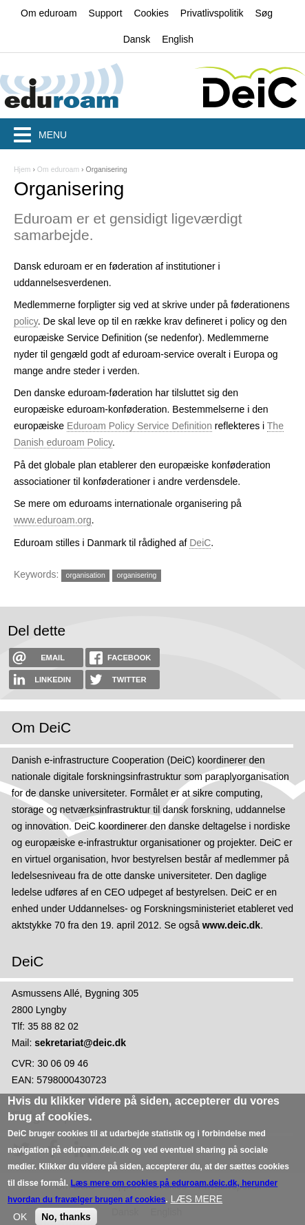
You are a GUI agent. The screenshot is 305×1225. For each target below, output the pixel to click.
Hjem (22, 169)
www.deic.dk (231, 925)
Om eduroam (49, 13)
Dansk (137, 39)
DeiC (200, 542)
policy (26, 321)
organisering (137, 575)
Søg (264, 13)
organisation (85, 575)
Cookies (151, 13)
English (177, 39)
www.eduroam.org (53, 519)
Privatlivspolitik (212, 13)
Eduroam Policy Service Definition (139, 425)
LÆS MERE (196, 1207)
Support (106, 13)
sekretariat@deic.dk (80, 1042)
